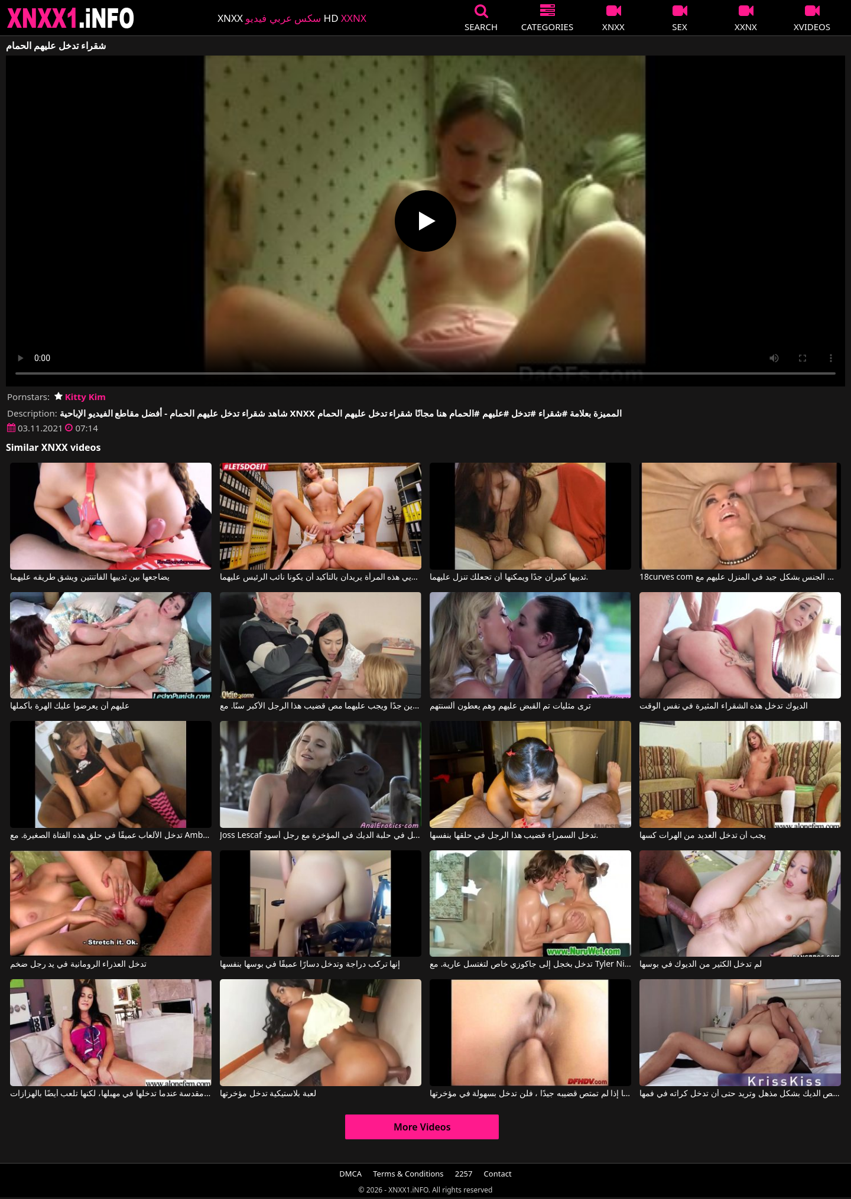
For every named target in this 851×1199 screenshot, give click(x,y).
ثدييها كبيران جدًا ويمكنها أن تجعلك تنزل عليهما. (509, 577)
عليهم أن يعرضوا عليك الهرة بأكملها (69, 706)
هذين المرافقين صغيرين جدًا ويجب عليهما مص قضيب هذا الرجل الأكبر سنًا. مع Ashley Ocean (320, 706)
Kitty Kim (80, 396)
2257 (464, 1173)
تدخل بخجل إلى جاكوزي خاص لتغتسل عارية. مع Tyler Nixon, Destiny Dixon (530, 964)
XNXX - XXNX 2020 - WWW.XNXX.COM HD (71, 18)
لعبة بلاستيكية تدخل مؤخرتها (268, 1094)
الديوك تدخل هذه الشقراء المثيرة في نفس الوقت (723, 706)
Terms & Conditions (408, 1173)
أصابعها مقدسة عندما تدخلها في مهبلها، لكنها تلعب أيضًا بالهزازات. (111, 1094)
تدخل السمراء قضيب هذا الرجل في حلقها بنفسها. (514, 835)
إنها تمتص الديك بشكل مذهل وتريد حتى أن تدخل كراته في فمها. (740, 1094)
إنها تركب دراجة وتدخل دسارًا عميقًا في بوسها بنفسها (310, 964)
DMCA (350, 1173)
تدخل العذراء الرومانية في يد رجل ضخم (78, 964)
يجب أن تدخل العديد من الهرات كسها (702, 835)
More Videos (422, 1126)
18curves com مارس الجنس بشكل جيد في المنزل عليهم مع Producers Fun (740, 577)
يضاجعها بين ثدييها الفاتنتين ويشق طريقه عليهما (90, 577)
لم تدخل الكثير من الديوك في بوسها (700, 964)
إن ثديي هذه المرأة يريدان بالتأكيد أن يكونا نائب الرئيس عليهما (320, 577)
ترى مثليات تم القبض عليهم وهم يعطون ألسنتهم (510, 706)
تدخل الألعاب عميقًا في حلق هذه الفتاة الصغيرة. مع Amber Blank (111, 835)
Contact (498, 1173)
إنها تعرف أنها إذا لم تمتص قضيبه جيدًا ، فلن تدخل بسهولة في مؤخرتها (530, 1094)
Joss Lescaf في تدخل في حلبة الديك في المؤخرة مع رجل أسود (320, 835)
